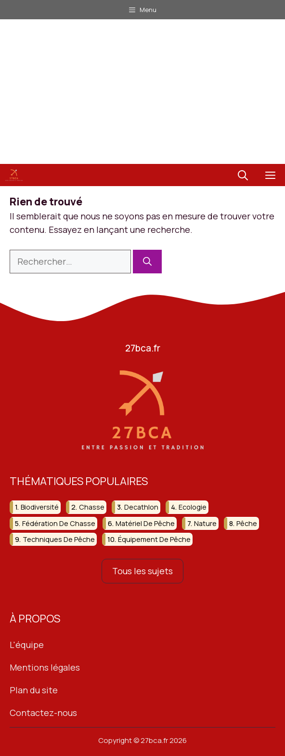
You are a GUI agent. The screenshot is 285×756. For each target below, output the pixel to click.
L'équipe (27, 645)
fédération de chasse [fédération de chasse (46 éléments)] (58, 523)
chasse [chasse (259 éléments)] (91, 507)
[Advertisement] (142, 91)
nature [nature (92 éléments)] (205, 523)
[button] (243, 175)
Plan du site (34, 690)
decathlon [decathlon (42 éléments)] (141, 507)
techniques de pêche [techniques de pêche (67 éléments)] (59, 539)
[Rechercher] (147, 261)
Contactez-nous (43, 712)
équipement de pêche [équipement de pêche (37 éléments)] (154, 539)
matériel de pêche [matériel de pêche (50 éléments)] (145, 523)
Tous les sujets (142, 571)
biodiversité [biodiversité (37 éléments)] (40, 507)
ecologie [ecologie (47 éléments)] (193, 507)
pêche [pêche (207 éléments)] (246, 523)
